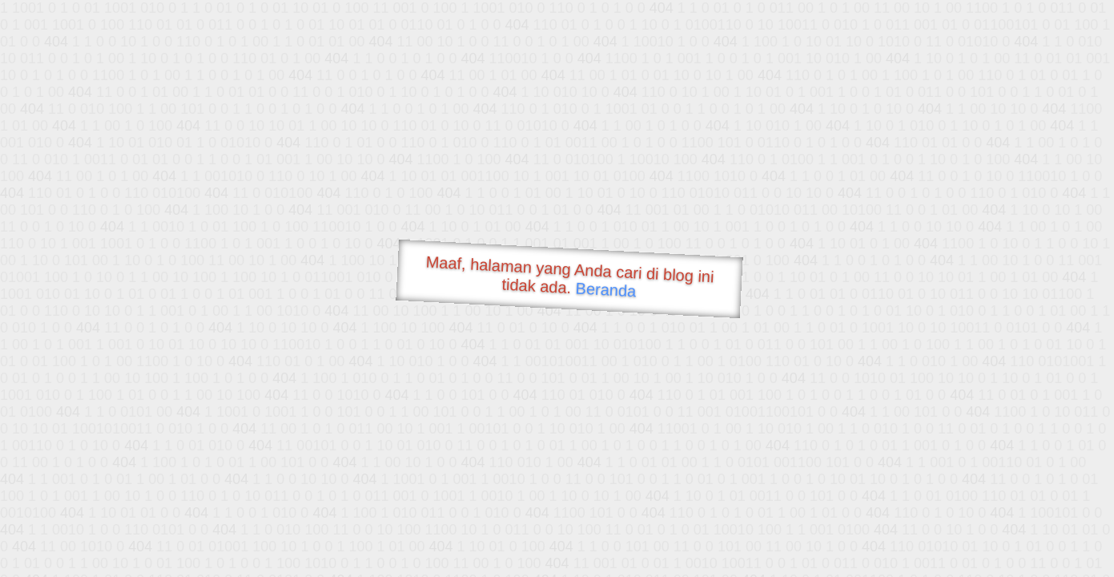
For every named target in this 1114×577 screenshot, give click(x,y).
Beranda (606, 289)
